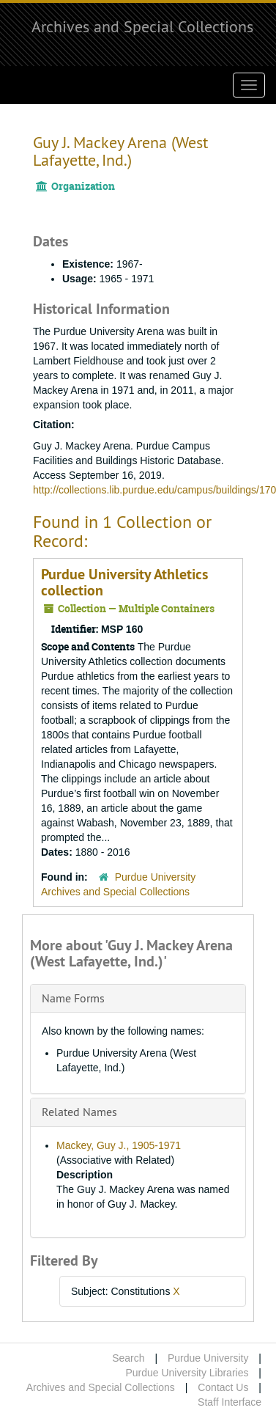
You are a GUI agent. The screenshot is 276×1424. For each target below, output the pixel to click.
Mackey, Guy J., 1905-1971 (118, 1145)
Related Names (79, 1111)
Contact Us (223, 1387)
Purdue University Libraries (186, 1373)
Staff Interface (229, 1402)
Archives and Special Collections (142, 26)
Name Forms (73, 998)
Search (128, 1358)
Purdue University (208, 1358)
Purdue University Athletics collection (124, 582)
